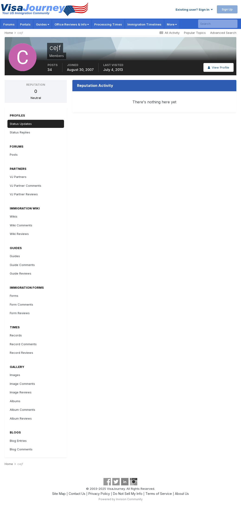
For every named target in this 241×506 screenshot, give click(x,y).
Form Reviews (20, 313)
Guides (42, 24)
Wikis (13, 216)
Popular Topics (195, 33)
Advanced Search (223, 33)
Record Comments (23, 344)
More (172, 24)
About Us (182, 494)
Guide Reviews (20, 273)
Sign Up (227, 9)
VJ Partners (18, 177)
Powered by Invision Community (121, 499)
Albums (15, 401)
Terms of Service (158, 494)
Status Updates (21, 124)
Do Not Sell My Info (127, 494)
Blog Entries (18, 441)
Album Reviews (21, 418)
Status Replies (20, 132)
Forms (14, 295)
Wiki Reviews (19, 234)
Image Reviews (21, 392)
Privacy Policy (99, 494)
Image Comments (22, 384)
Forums (9, 24)
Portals (25, 24)
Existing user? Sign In (194, 9)
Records (16, 335)
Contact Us (77, 494)
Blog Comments (21, 449)
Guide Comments (22, 265)
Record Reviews (21, 352)
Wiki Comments (21, 225)
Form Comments (21, 304)
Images (15, 375)
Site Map (59, 494)
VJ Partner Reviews (24, 194)
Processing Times (108, 24)
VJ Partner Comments (25, 185)
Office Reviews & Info (72, 24)
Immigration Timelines (144, 24)
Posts (14, 154)
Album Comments (22, 409)
